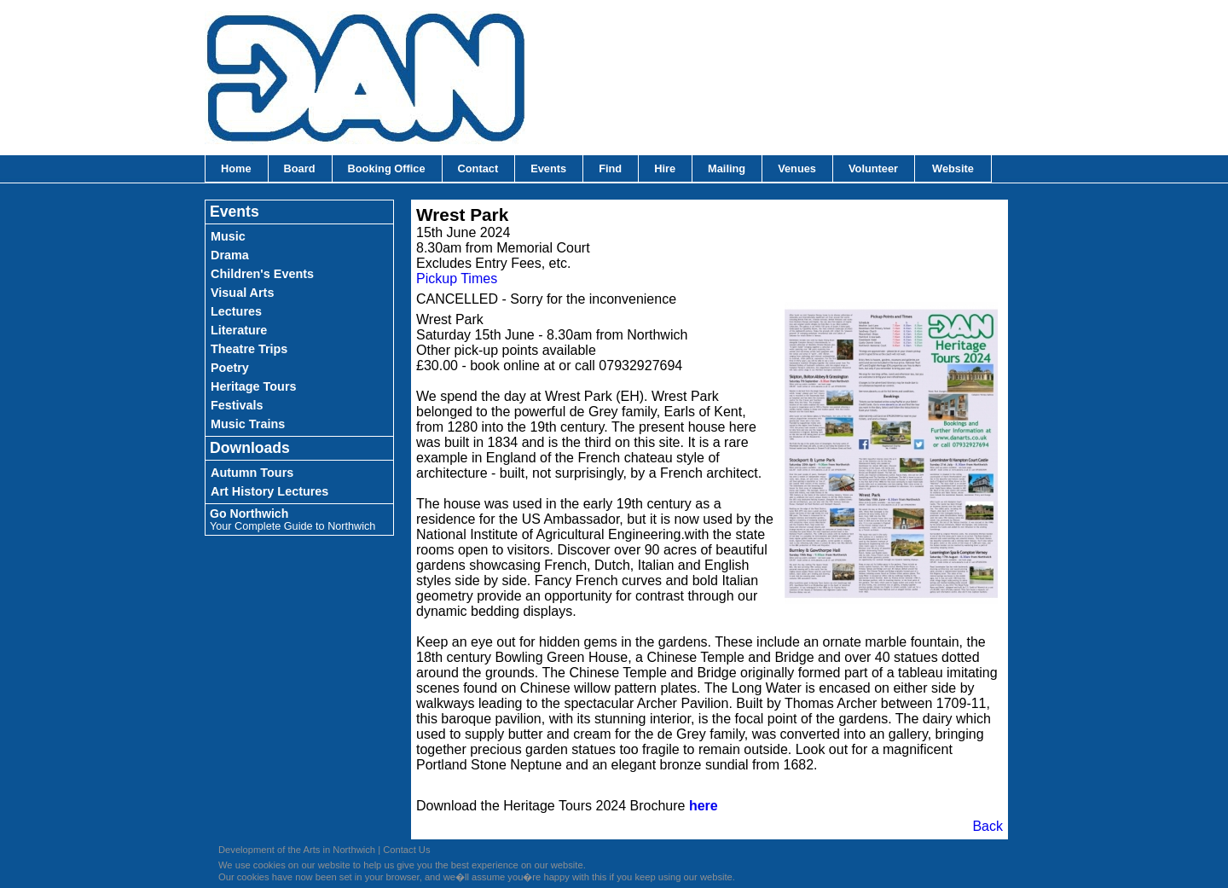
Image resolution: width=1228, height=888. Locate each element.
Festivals (237, 405)
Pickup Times (456, 278)
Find (610, 168)
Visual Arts (242, 292)
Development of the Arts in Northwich (296, 849)
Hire (664, 168)
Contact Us (406, 849)
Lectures (236, 311)
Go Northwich (292, 519)
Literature (239, 330)
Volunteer (873, 168)
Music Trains (248, 424)
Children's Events (262, 274)
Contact (478, 168)
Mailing (726, 168)
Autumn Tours (252, 472)
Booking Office (387, 168)
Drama (230, 255)
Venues (797, 168)
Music (228, 236)
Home (236, 168)
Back (987, 826)
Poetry (230, 367)
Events (548, 168)
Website (953, 168)
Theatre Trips (249, 349)
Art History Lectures (269, 491)
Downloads (250, 447)
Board (300, 168)
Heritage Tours (254, 386)
